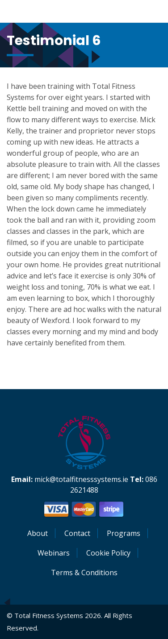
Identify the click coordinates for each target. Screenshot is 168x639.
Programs (123, 533)
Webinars (54, 553)
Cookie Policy (108, 553)
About (37, 533)
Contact (77, 533)
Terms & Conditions (84, 572)
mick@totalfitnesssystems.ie (81, 479)
